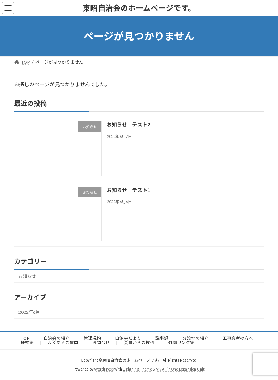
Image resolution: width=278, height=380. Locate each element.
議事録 (161, 338)
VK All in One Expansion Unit (180, 369)
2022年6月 (29, 312)
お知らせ (27, 276)
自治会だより (128, 338)
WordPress (104, 369)
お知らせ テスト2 (128, 125)
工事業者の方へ (238, 338)
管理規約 (92, 338)
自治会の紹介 (56, 338)
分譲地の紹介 (195, 338)
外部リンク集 (181, 342)
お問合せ (101, 342)
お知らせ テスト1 (128, 190)
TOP (25, 338)
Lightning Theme (137, 369)
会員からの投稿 (139, 342)
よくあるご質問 (63, 342)
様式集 (27, 342)
